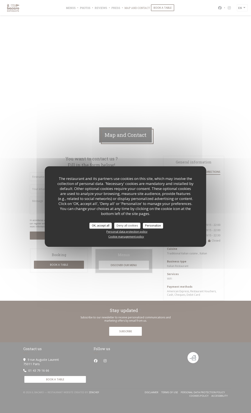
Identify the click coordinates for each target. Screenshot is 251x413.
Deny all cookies (127, 225)
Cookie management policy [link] (126, 236)
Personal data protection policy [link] (126, 231)
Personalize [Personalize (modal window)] (153, 225)
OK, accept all (100, 225)
